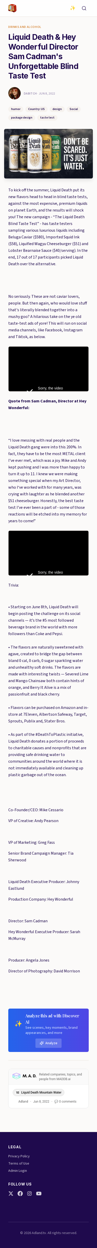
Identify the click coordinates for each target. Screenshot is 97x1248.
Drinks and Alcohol (24, 27)
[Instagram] (29, 1193)
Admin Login (17, 1170)
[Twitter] (10, 1193)
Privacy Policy (19, 1156)
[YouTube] (38, 1193)
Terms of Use (18, 1163)
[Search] (84, 8)
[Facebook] (20, 1193)
